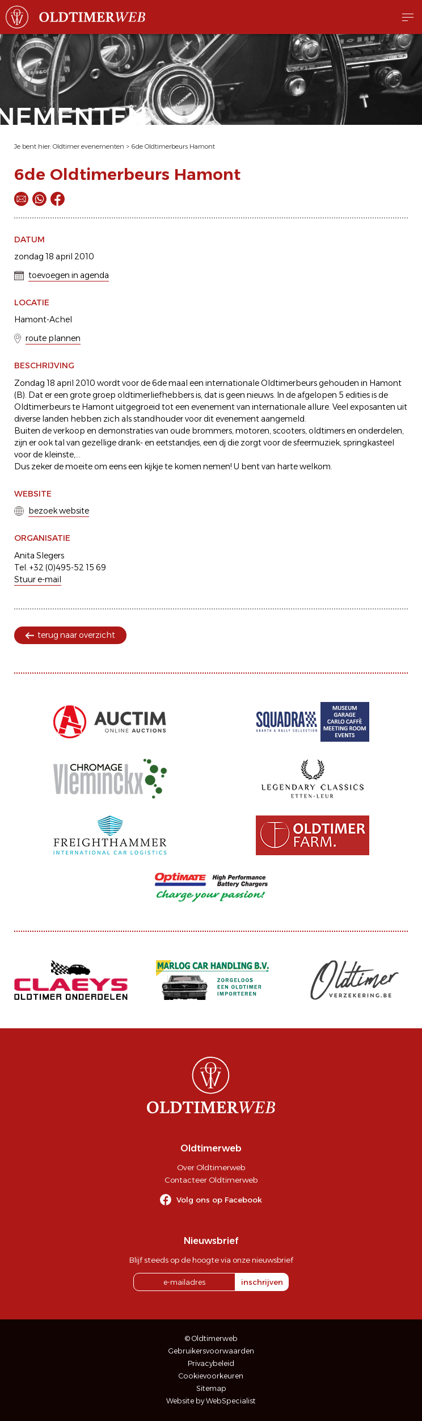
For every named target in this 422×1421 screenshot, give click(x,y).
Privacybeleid (211, 1363)
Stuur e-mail (37, 579)
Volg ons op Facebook (219, 1199)
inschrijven (262, 1282)
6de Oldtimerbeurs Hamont (173, 146)
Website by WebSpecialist (211, 1401)
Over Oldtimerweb (211, 1167)
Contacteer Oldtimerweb (211, 1179)
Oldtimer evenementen (88, 146)
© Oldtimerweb (211, 1338)
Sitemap (211, 1388)
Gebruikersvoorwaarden (211, 1351)
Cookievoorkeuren (211, 1376)
